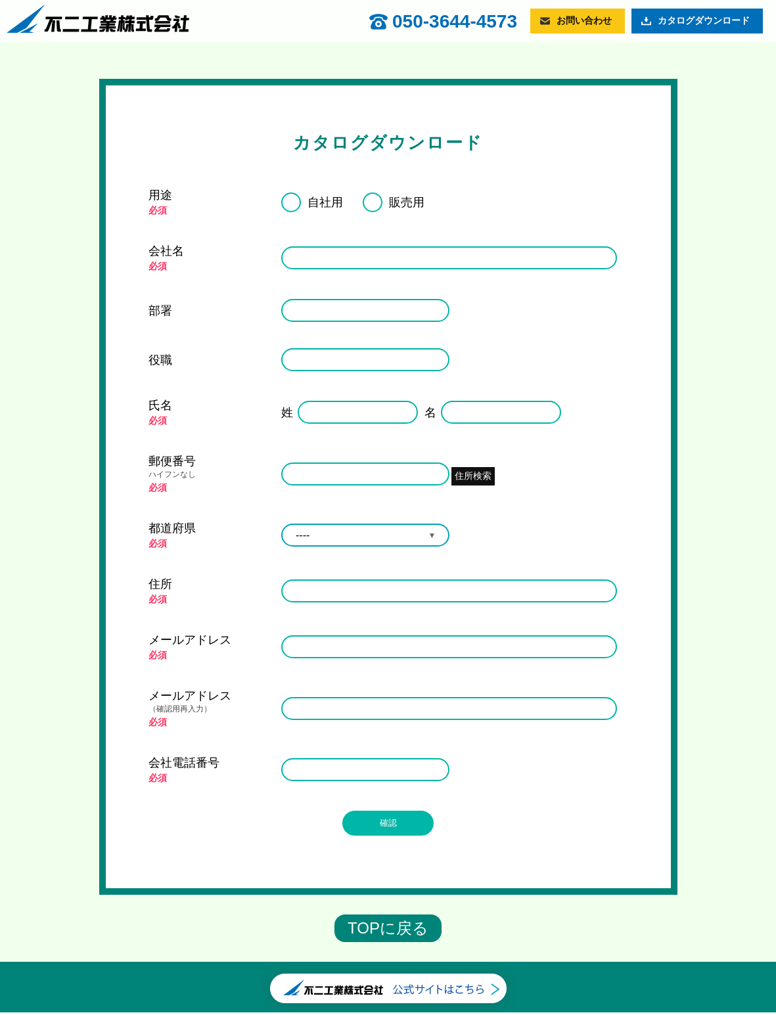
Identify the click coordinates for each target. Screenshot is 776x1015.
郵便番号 (208, 467)
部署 (160, 310)
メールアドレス (189, 639)
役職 (160, 360)
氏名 (160, 405)
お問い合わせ (584, 20)
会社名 (166, 251)
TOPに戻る (388, 930)
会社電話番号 (183, 762)
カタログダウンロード (704, 20)
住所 (160, 584)
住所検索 (480, 473)
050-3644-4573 (454, 21)
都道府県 (172, 528)
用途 (160, 195)
